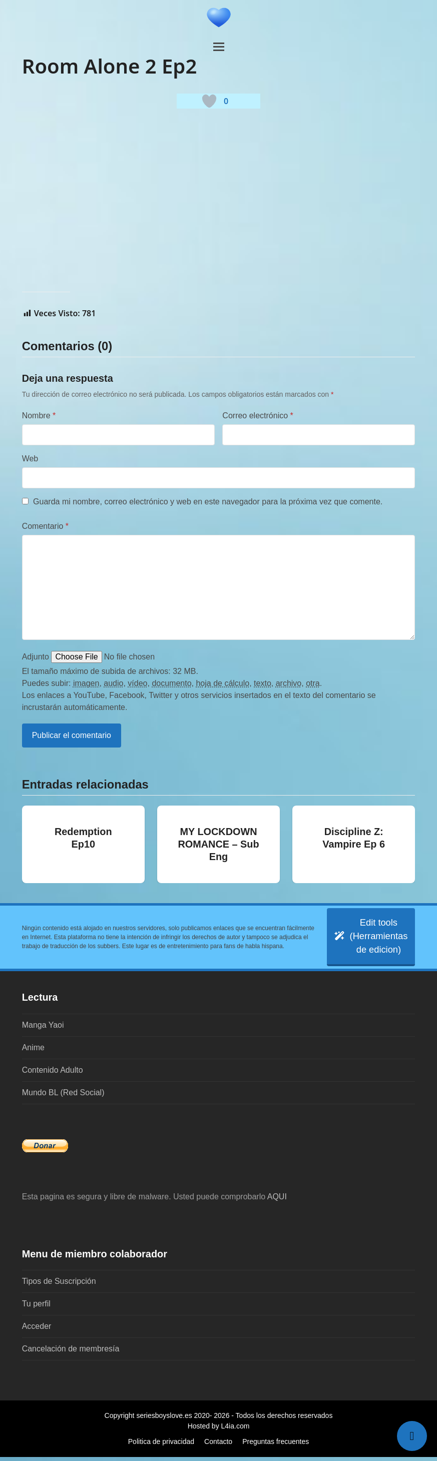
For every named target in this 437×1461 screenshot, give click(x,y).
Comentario (45, 526)
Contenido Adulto (52, 1073)
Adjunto (35, 656)
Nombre (39, 415)
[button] (218, 47)
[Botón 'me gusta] (209, 101)
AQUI (277, 1200)
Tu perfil (36, 1307)
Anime (33, 1051)
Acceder (37, 1330)
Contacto (218, 1445)
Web (30, 458)
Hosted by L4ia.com (219, 1430)
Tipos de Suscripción (59, 1285)
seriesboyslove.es (164, 1419)
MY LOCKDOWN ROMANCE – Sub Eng (218, 844)
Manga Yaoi (43, 1028)
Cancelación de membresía (71, 1352)
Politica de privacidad (161, 1445)
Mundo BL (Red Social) (63, 1096)
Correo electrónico (257, 415)
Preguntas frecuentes (275, 1445)
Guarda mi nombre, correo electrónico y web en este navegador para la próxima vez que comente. (207, 501)
